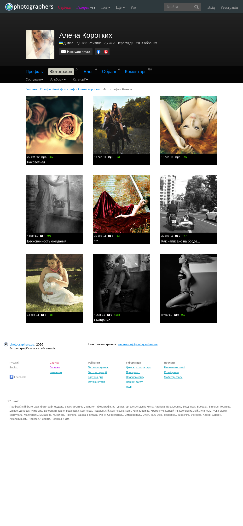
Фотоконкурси (96, 381)
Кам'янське (117, 410)
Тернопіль (170, 414)
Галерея (85, 7)
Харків (207, 414)
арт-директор (120, 406)
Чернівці (57, 418)
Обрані (109, 71)
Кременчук (157, 410)
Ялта (66, 418)
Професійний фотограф (24, 406)
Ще (120, 7)
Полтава (92, 414)
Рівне (102, 414)
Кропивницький (188, 410)
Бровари (202, 406)
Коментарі (135, 71)
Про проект (133, 372)
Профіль (34, 71)
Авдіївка (160, 406)
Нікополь (71, 414)
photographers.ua (22, 344)
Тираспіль (184, 414)
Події (129, 386)
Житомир (36, 410)
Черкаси (34, 418)
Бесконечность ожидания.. (47, 241)
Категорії (80, 79)
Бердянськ (189, 406)
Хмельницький (18, 418)
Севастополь (115, 414)
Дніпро (68, 43)
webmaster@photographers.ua (137, 344)
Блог (88, 71)
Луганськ (204, 410)
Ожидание (102, 320)
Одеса (82, 414)
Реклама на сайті (174, 367)
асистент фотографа (98, 406)
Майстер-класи (173, 377)
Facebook (18, 377)
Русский (14, 362)
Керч (128, 410)
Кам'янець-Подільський (94, 410)
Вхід (211, 7)
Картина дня (95, 377)
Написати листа (78, 51)
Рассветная (36, 162)
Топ (105, 7)
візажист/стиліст (74, 406)
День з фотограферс (138, 367)
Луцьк (215, 410)
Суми (146, 414)
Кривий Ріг (171, 410)
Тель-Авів (156, 414)
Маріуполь (16, 414)
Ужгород (196, 414)
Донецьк (24, 410)
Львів (223, 410)
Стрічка (64, 7)
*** (96, 241)
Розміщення (171, 372)
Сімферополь (133, 414)
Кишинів (144, 410)
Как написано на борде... (180, 241)
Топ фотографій (97, 372)
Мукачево (45, 414)
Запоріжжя (50, 410)
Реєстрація (229, 7)
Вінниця (214, 406)
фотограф (46, 406)
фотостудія (137, 406)
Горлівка (225, 406)
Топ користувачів (98, 367)
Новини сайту (134, 381)
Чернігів (45, 418)
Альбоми (58, 79)
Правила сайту (135, 377)
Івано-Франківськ (68, 410)
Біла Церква (173, 406)
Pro (133, 7)
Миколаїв (58, 414)
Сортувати (34, 79)
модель (58, 406)
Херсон (216, 414)
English (14, 367)
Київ (135, 410)
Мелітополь (31, 414)
